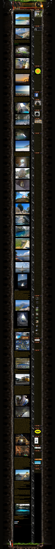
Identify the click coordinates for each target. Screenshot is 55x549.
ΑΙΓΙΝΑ (36, 160)
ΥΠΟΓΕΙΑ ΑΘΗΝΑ (37, 280)
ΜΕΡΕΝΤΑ (37, 211)
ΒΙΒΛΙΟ (36, 169)
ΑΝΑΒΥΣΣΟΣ (37, 161)
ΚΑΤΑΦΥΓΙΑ (37, 192)
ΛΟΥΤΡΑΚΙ (37, 205)
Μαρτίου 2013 (36, 423)
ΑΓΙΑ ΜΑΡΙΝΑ (37, 154)
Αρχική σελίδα (22, 542)
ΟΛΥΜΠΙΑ (37, 453)
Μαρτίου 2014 (36, 408)
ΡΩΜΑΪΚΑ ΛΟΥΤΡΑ (37, 256)
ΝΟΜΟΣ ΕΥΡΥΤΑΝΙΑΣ (38, 224)
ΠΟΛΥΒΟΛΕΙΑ (37, 250)
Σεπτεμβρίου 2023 (36, 353)
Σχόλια (36, 340)
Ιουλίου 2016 (36, 378)
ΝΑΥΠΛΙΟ (37, 217)
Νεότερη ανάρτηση (15, 542)
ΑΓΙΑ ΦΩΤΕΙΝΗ (37, 155)
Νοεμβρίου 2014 (36, 398)
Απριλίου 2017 (36, 369)
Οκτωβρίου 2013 (36, 414)
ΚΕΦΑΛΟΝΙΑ (19, 12)
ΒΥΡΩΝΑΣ (37, 174)
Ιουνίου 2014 (36, 404)
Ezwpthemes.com (30, 546)
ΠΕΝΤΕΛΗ (37, 240)
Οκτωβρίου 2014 (36, 399)
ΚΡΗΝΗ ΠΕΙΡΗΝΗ (37, 198)
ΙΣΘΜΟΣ (37, 184)
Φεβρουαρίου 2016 (36, 384)
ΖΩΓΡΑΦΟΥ (37, 182)
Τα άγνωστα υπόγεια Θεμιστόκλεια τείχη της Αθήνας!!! (39, 314)
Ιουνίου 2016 (36, 379)
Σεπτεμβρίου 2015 (36, 388)
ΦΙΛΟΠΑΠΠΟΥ (37, 292)
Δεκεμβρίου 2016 (36, 373)
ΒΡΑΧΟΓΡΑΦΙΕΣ (37, 173)
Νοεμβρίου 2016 (36, 374)
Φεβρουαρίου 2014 (36, 409)
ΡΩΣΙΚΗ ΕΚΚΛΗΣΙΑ (38, 257)
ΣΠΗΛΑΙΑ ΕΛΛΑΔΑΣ (38, 267)
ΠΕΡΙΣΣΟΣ (37, 241)
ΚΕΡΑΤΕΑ (37, 193)
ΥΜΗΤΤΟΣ (37, 279)
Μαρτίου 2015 (36, 394)
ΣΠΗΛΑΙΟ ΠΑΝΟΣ (37, 271)
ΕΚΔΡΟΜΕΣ (17, 12)
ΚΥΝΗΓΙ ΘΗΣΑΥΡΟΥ (38, 200)
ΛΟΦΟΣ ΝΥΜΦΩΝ (37, 206)
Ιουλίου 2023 (36, 354)
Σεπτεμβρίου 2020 (36, 358)
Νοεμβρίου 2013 (36, 413)
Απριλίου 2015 (36, 393)
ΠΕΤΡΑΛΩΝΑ (37, 245)
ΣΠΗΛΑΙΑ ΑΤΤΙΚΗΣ (38, 266)
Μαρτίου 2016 (36, 383)
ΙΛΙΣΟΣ (36, 183)
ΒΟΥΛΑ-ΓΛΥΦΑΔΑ (37, 172)
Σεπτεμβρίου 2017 (36, 364)
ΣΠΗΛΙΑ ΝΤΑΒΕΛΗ (37, 274)
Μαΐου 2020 (36, 359)
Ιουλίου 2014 (36, 403)
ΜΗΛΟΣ (36, 213)
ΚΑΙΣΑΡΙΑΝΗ (37, 187)
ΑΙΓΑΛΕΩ (37, 159)
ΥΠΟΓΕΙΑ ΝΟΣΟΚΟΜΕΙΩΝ (38, 285)
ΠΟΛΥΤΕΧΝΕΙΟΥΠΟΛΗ (38, 251)
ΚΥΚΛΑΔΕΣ (37, 199)
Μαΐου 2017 (36, 368)
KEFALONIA (37, 293)
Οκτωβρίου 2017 (36, 363)
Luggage (18, 546)
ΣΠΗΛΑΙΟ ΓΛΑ (37, 268)
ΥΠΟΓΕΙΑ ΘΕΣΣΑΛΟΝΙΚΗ (38, 283)
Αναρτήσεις (36, 339)
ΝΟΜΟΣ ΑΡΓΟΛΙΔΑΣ (38, 219)
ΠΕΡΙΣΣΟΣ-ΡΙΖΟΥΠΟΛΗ (38, 242)
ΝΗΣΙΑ (36, 218)
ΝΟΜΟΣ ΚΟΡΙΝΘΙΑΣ (38, 225)
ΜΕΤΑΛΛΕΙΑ (37, 212)
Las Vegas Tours (21, 546)
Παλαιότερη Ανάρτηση (30, 542)
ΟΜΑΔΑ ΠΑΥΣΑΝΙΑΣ (38, 452)
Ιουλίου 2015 (36, 389)
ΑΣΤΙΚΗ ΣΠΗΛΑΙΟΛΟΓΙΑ (28, 3)
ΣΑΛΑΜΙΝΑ (37, 258)
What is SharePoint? (24, 546)
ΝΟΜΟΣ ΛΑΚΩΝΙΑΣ (38, 226)
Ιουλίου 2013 (36, 418)
